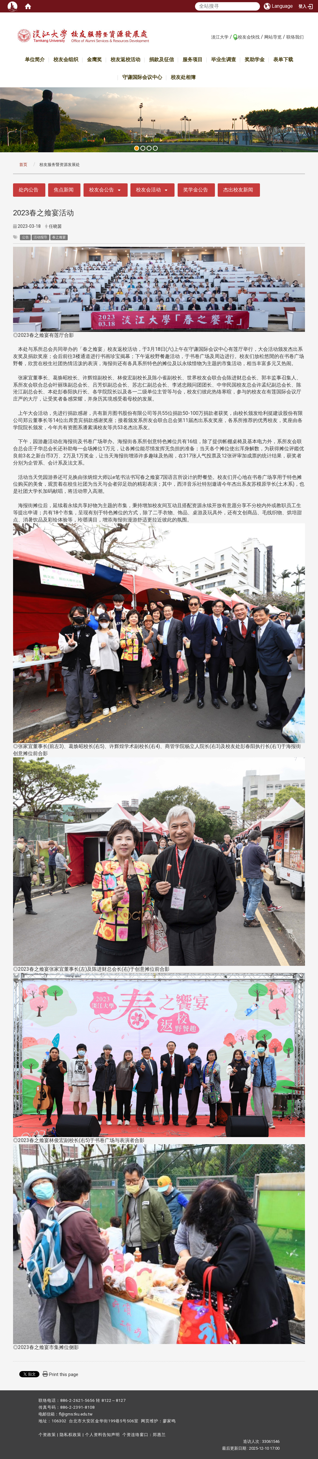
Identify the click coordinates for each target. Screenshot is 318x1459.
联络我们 (295, 36)
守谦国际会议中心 (142, 77)
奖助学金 (255, 59)
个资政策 (47, 1434)
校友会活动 (148, 190)
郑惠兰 (159, 1434)
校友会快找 (249, 36)
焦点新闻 (64, 190)
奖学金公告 (195, 190)
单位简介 (35, 59)
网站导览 (273, 36)
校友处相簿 (183, 77)
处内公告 (29, 190)
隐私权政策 (70, 1434)
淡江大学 (220, 36)
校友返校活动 (125, 59)
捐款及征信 (161, 59)
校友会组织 (65, 59)
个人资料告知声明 (102, 1434)
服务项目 (192, 59)
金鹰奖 (94, 59)
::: (208, 36)
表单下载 (283, 59)
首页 (23, 164)
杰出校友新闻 (238, 190)
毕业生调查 (223, 59)
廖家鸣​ (169, 1421)
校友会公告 (101, 190)
